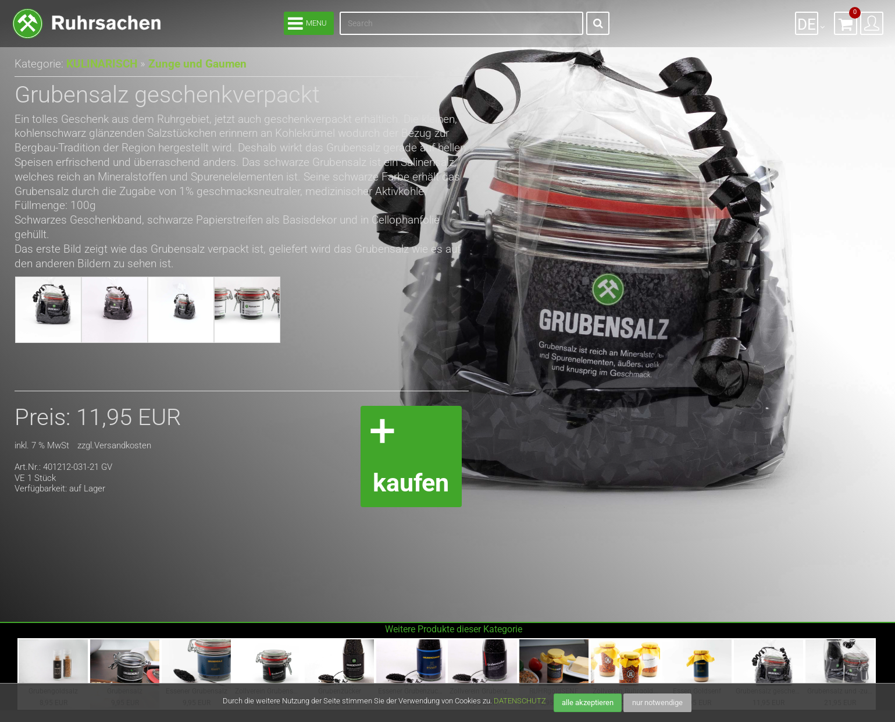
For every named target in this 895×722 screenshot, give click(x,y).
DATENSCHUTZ (520, 700)
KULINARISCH (100, 64)
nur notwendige (657, 702)
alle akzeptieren (588, 702)
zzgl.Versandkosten (114, 446)
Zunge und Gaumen (190, 64)
